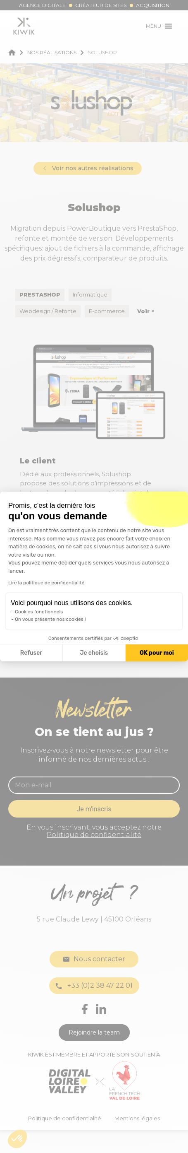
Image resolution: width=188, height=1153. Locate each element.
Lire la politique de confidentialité (46, 583)
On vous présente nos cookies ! (50, 619)
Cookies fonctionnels (39, 612)
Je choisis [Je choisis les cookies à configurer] (94, 652)
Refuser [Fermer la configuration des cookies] (31, 652)
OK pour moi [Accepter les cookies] (157, 652)
